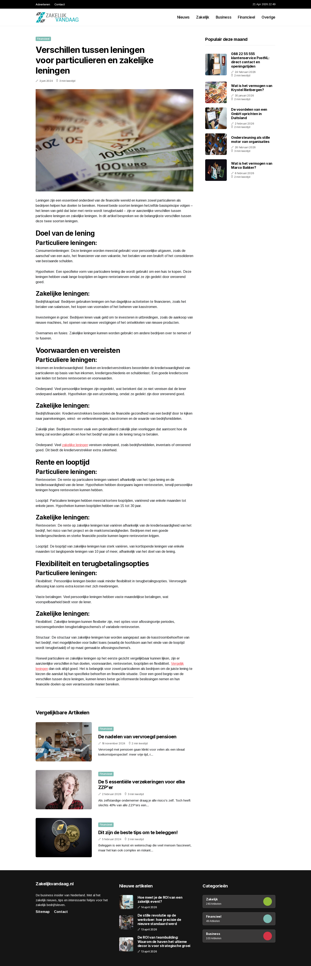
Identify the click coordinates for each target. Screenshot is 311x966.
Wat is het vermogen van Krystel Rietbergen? (251, 88)
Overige (268, 17)
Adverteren (43, 4)
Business (224, 17)
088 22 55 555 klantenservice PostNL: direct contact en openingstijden (250, 60)
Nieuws (183, 17)
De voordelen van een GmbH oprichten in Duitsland (249, 113)
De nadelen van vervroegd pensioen (137, 736)
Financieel (246, 17)
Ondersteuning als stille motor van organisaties (250, 139)
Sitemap (43, 912)
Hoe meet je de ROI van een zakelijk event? (160, 899)
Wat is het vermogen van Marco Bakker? (251, 165)
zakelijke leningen (75, 445)
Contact (59, 4)
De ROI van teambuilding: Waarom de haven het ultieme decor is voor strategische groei (164, 941)
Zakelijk (202, 17)
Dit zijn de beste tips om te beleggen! (138, 832)
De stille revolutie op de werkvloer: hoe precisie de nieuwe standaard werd (159, 919)
